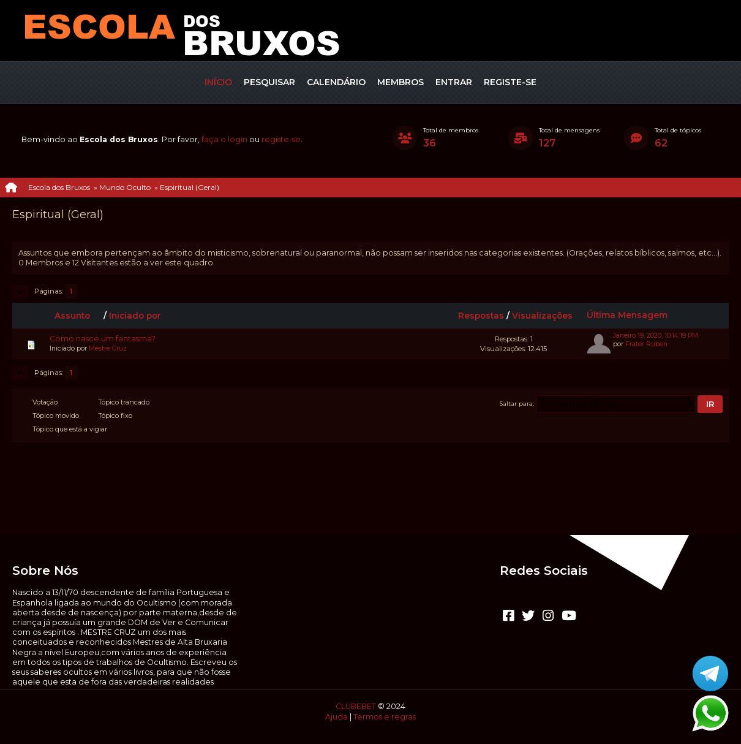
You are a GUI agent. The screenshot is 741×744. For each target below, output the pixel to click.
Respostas (481, 316)
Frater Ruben (646, 344)
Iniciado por (135, 316)
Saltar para (516, 403)
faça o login (224, 139)
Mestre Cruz (108, 348)
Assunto (78, 316)
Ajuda (336, 716)
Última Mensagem (627, 315)
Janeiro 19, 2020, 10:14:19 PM (655, 336)
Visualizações (542, 316)
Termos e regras (384, 716)
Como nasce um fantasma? (103, 338)
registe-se (281, 139)
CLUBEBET (356, 706)
